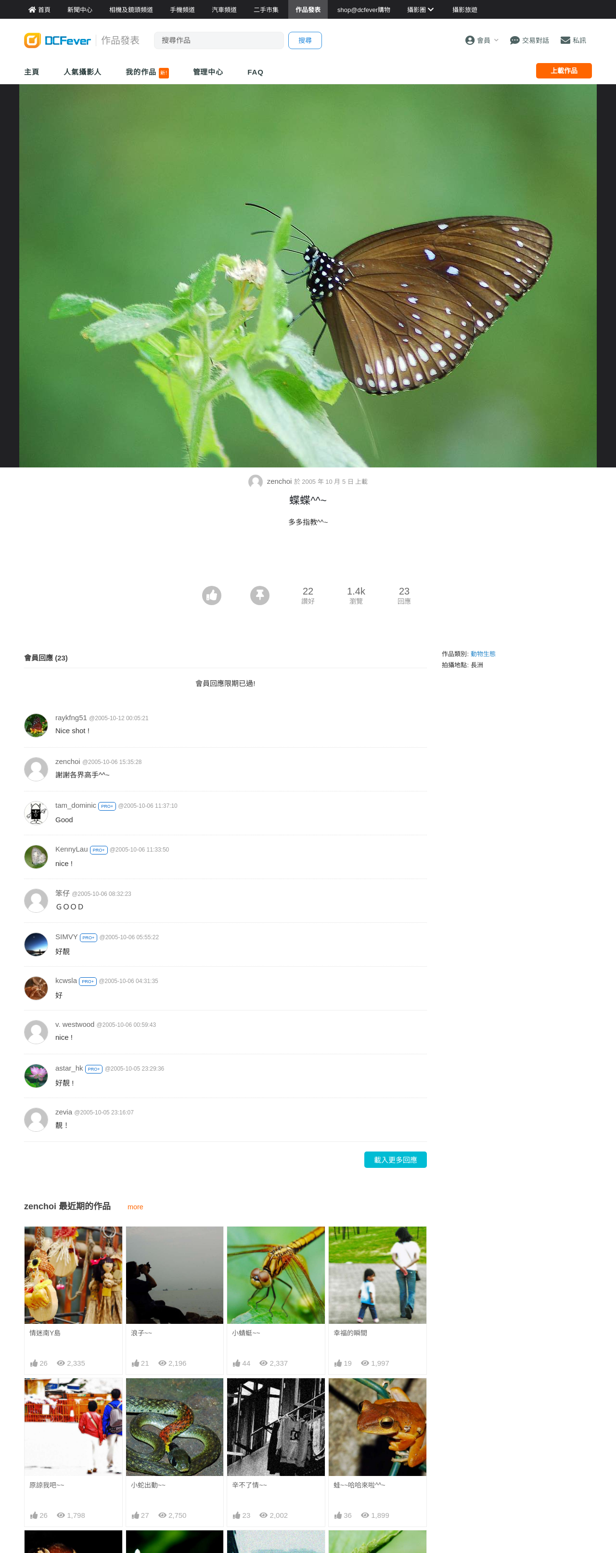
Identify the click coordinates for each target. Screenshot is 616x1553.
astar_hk (69, 1068)
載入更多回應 (395, 1160)
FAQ (255, 72)
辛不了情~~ (249, 1485)
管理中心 (208, 72)
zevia (63, 1112)
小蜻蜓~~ (246, 1333)
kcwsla (66, 980)
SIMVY (66, 936)
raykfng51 (71, 717)
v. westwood (74, 1024)
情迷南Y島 (45, 1333)
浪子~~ (141, 1333)
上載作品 (564, 71)
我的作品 (147, 73)
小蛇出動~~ (148, 1485)
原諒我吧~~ (46, 1485)
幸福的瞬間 (350, 1333)
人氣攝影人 (83, 72)
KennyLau (71, 849)
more (135, 1207)
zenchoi (271, 481)
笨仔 (62, 893)
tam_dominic (75, 805)
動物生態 (483, 654)
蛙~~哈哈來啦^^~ (359, 1485)
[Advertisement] (308, 559)
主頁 (31, 72)
